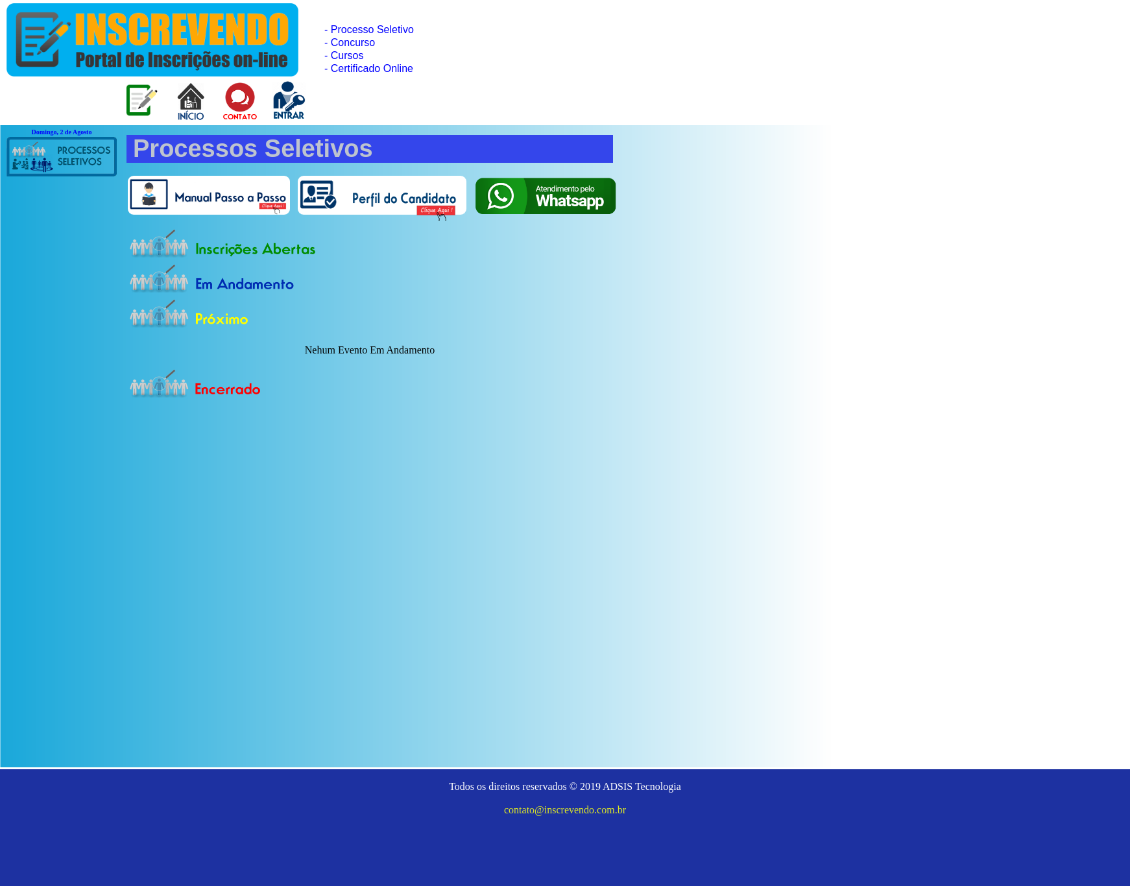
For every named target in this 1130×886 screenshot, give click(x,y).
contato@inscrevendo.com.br (565, 809)
